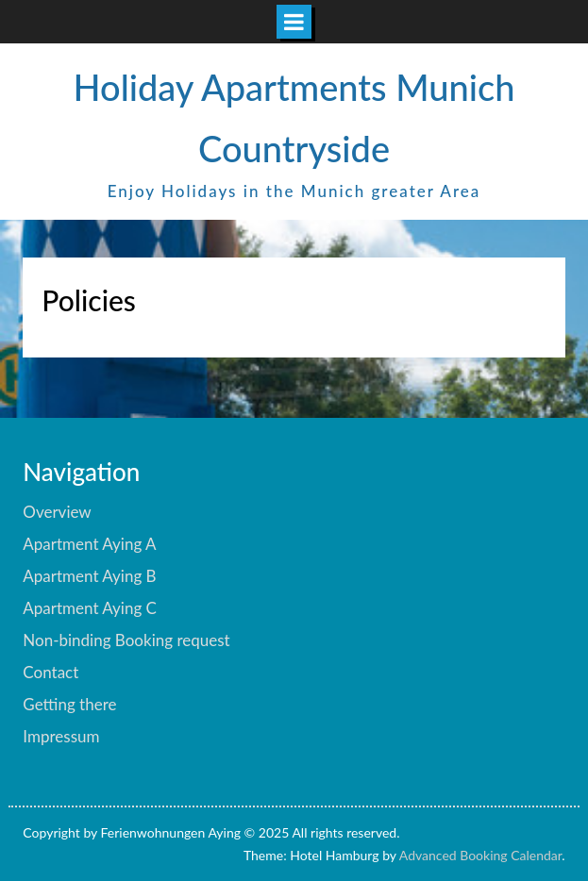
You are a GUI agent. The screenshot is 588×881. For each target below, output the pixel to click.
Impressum (61, 736)
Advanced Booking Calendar (481, 855)
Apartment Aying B (89, 576)
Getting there (69, 704)
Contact (50, 672)
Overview (57, 512)
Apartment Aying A (89, 544)
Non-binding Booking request (126, 640)
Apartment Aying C (90, 608)
